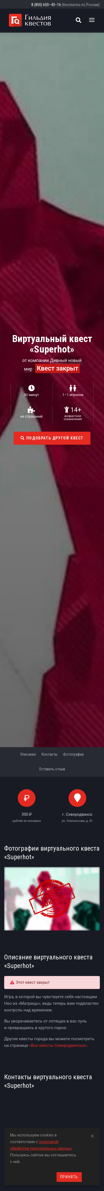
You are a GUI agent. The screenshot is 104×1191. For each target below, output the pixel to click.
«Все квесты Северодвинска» (58, 1045)
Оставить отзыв (52, 769)
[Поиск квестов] (78, 20)
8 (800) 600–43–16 (46, 4)
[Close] (92, 1135)
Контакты (49, 754)
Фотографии (73, 754)
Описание (28, 754)
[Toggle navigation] (91, 20)
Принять (69, 1177)
